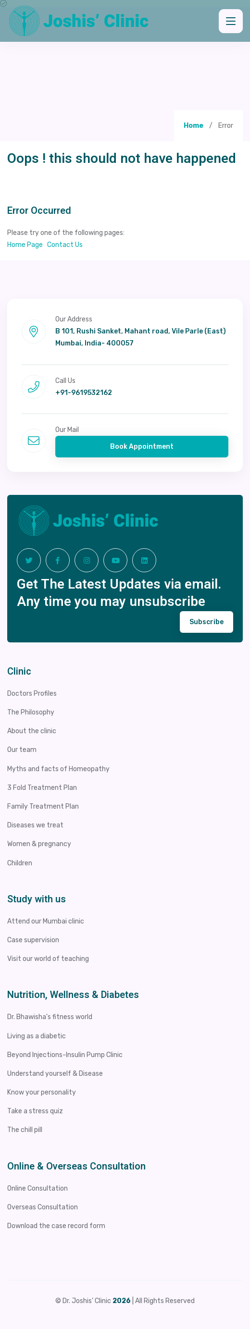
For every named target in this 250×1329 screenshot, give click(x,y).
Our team (22, 750)
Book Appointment (142, 447)
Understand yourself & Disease (55, 1074)
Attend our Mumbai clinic (45, 921)
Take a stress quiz (35, 1111)
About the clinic (31, 731)
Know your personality (41, 1092)
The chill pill (24, 1130)
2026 (121, 1301)
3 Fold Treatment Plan (42, 788)
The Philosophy (30, 712)
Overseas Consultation (42, 1207)
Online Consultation (37, 1188)
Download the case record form (56, 1226)
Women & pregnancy (39, 844)
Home (193, 126)
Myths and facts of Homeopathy (58, 769)
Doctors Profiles (32, 693)
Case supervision (33, 940)
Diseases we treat (35, 825)
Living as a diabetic (36, 1036)
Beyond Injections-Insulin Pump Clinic (65, 1055)
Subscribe (206, 622)
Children (19, 863)
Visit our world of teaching (48, 959)
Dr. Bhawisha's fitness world (49, 1017)
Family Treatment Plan (43, 806)
